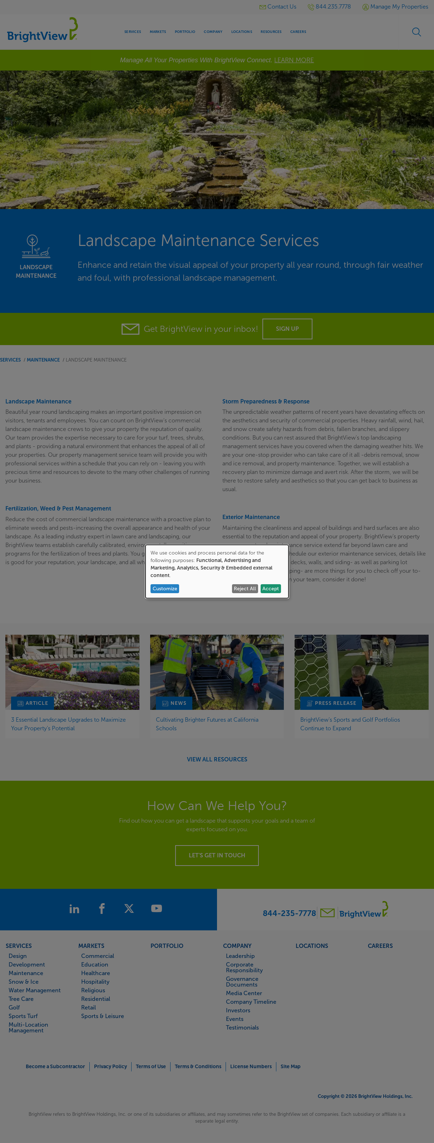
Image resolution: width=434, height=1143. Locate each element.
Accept (270, 589)
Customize (165, 589)
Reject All (245, 589)
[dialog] (217, 572)
